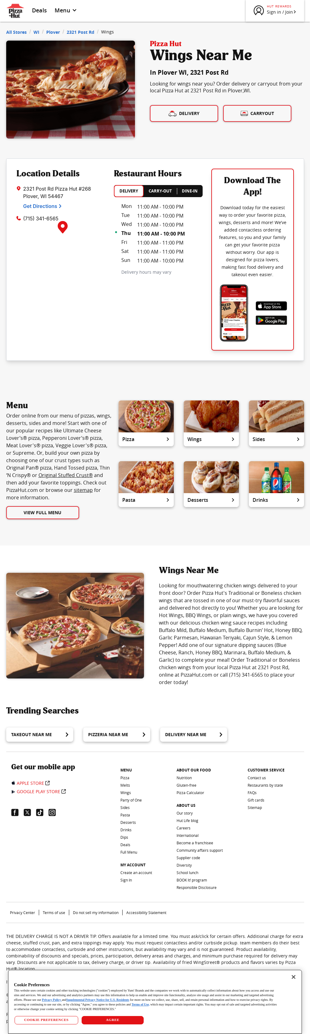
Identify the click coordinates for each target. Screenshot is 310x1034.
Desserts (211, 500)
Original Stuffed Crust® (65, 475)
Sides (276, 439)
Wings (211, 439)
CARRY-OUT (160, 191)
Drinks (276, 500)
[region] (155, 1002)
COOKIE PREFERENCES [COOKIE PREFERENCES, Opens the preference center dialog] (46, 1020)
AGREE (112, 1020)
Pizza (146, 439)
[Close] (293, 977)
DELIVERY (128, 191)
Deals (39, 10)
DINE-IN (190, 191)
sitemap (83, 490)
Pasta (146, 500)
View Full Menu (42, 512)
